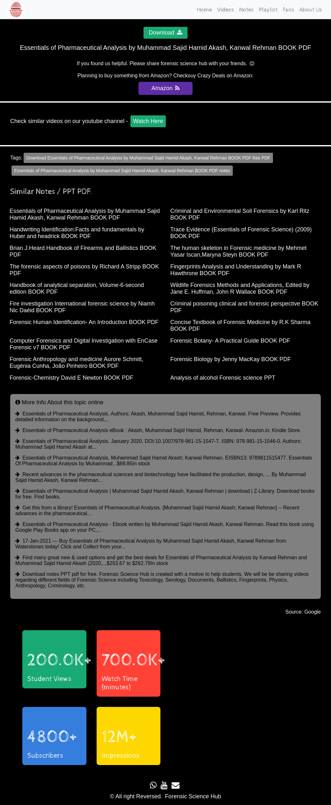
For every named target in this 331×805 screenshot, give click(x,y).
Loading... (240, 697)
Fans (288, 9)
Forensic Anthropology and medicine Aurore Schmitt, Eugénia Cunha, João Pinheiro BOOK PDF (76, 362)
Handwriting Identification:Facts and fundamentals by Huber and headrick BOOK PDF (77, 232)
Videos (225, 9)
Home (204, 9)
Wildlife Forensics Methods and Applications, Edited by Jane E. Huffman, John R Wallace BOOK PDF (239, 288)
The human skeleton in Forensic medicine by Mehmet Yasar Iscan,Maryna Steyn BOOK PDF (238, 251)
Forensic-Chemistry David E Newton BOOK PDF (71, 378)
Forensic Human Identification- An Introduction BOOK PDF (84, 322)
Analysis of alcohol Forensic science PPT (222, 378)
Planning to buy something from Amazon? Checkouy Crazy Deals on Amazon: (165, 75)
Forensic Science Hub (193, 796)
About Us (310, 9)
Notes (246, 9)
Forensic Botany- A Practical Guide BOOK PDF (230, 340)
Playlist (268, 9)
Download (165, 32)
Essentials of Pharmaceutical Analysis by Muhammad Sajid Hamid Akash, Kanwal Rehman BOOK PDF (85, 214)
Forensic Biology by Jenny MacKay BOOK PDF (230, 359)
